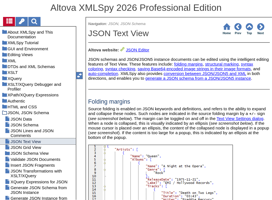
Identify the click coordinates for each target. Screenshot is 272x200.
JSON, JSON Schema (126, 24)
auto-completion (103, 73)
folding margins (188, 64)
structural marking (222, 64)
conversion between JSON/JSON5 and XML (204, 73)
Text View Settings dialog (239, 118)
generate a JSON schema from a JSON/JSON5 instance (198, 78)
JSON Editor (137, 50)
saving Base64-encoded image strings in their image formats (194, 68)
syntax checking (120, 68)
